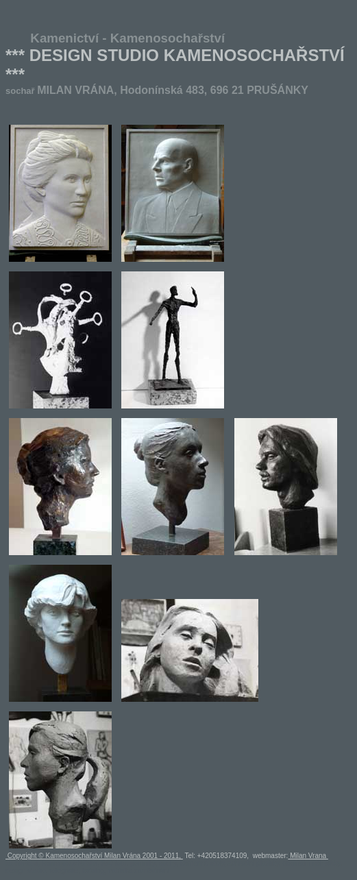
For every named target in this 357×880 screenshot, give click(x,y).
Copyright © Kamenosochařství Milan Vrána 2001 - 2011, (94, 855)
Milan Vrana (308, 855)
